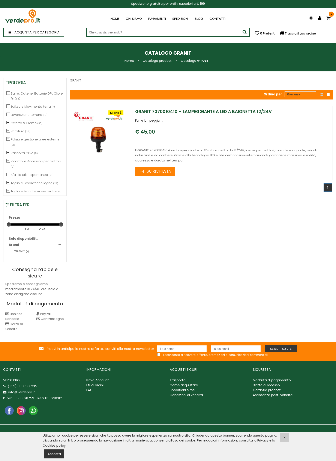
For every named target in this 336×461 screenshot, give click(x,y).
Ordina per (273, 94)
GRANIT (17, 251)
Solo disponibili (22, 238)
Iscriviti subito (281, 349)
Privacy (262, 440)
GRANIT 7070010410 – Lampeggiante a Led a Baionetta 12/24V (203, 111)
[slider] (9, 224)
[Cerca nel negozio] (168, 32)
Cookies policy (54, 445)
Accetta (54, 454)
